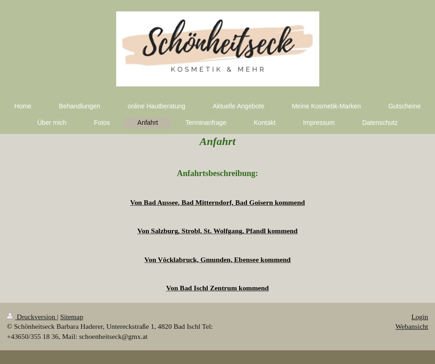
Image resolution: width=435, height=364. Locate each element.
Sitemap (71, 317)
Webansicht (412, 326)
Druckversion (32, 317)
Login (419, 317)
